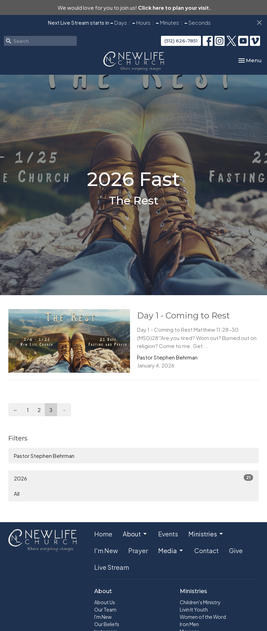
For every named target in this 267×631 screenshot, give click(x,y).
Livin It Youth (194, 609)
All (16, 493)
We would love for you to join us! (134, 7)
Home (103, 534)
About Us (104, 602)
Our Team (105, 609)
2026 (133, 478)
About (135, 534)
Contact (206, 551)
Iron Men (189, 624)
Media (171, 551)
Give (236, 551)
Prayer (138, 551)
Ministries (206, 534)
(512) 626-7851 (180, 40)
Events (168, 534)
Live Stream (111, 567)
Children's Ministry (200, 602)
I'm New (106, 551)
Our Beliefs (106, 624)
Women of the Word (203, 617)
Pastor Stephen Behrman (44, 455)
